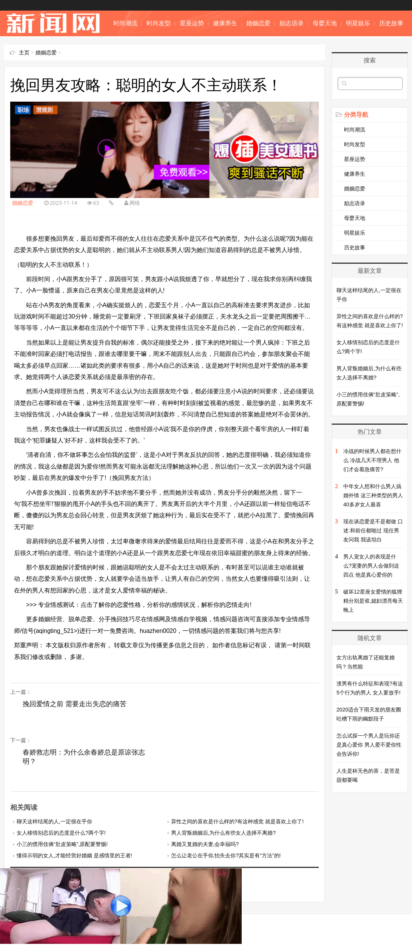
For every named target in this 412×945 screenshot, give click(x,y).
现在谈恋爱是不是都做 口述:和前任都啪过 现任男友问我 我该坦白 (373, 530)
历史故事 (391, 23)
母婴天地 (325, 23)
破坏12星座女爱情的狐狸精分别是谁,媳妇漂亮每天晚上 (373, 601)
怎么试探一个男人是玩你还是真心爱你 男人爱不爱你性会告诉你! (368, 745)
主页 (24, 52)
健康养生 (225, 23)
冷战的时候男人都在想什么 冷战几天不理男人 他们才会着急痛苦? (372, 460)
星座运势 (192, 23)
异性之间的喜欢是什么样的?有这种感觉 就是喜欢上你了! (237, 821)
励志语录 (291, 23)
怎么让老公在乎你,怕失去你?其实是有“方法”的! (226, 855)
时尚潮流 (125, 23)
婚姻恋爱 (258, 23)
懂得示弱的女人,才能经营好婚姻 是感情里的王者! (74, 855)
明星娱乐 (358, 23)
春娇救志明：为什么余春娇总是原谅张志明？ (84, 757)
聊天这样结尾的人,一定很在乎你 (54, 821)
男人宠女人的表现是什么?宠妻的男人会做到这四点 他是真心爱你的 (371, 566)
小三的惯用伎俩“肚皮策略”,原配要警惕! (62, 844)
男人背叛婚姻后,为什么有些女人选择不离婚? (223, 833)
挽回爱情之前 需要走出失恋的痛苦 (75, 704)
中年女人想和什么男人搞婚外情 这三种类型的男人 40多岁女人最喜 (373, 495)
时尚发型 (159, 23)
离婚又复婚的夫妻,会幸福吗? (205, 844)
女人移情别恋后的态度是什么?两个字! (61, 833)
